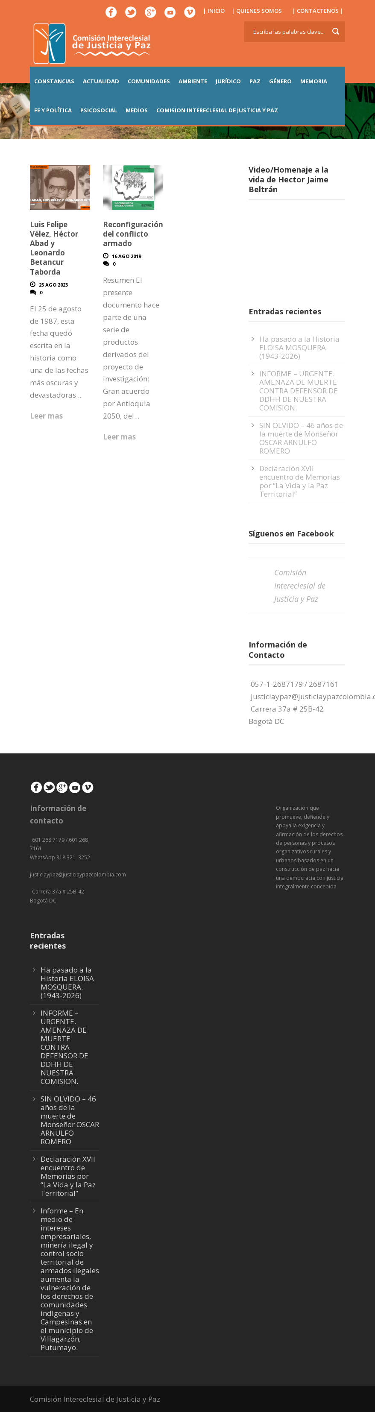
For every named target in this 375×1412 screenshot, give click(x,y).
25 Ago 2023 (53, 284)
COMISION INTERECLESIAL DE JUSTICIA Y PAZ (217, 110)
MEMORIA (313, 81)
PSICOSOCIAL (98, 110)
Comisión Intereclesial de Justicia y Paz (299, 585)
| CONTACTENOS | (317, 11)
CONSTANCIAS (54, 81)
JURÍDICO (228, 81)
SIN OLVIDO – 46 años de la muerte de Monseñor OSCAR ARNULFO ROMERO (301, 438)
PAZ (255, 81)
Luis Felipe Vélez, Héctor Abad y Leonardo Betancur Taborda (54, 248)
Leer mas (46, 416)
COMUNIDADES (149, 81)
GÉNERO (280, 81)
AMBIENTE (193, 81)
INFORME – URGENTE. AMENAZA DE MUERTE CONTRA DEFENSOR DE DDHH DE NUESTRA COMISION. (298, 391)
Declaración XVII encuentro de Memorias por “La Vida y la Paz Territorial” (299, 481)
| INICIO (214, 11)
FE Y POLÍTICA (53, 110)
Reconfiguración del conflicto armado (133, 234)
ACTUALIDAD (101, 81)
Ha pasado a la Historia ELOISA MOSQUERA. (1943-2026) (299, 347)
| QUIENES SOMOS (256, 11)
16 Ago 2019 (126, 256)
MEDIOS (137, 110)
